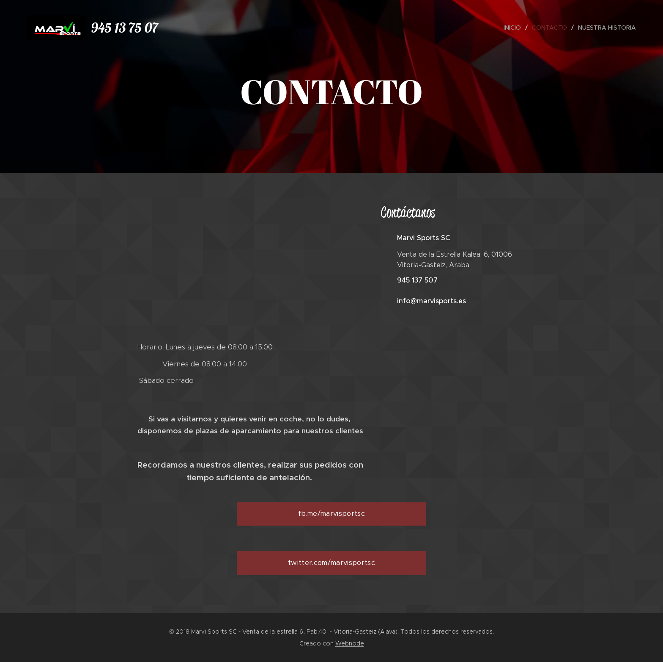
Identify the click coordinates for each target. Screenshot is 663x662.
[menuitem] (514, 27)
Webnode (349, 643)
